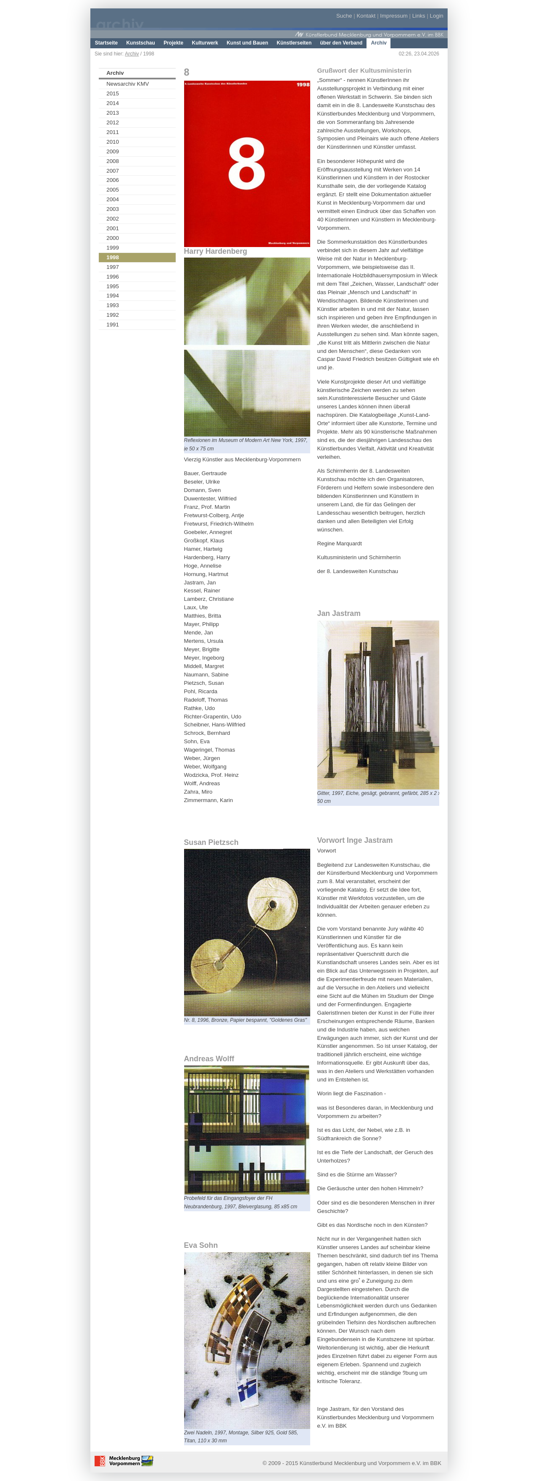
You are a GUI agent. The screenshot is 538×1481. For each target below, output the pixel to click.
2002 (112, 219)
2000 (112, 238)
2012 (112, 122)
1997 (112, 267)
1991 (112, 324)
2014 (112, 103)
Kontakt (365, 16)
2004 (112, 199)
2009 (112, 151)
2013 (112, 113)
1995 (112, 286)
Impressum (394, 16)
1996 (112, 277)
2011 (112, 132)
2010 (112, 142)
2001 (112, 228)
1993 (112, 305)
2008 (112, 161)
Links (418, 16)
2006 (112, 180)
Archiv (132, 54)
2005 (112, 190)
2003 (112, 209)
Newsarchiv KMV (127, 84)
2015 (112, 93)
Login (436, 16)
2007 (112, 171)
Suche (344, 16)
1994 (112, 295)
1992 (112, 315)
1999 (112, 248)
